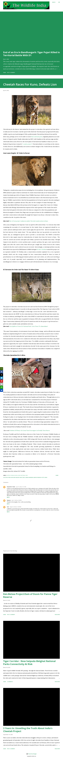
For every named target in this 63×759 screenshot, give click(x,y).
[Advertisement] (31, 539)
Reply (8, 497)
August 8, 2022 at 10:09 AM (15, 506)
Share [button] (4, 72)
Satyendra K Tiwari (11, 486)
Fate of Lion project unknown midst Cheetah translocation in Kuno (28, 221)
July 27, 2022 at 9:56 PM (17, 500)
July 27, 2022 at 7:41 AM (21, 486)
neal (8, 506)
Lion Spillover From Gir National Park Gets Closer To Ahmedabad (28, 326)
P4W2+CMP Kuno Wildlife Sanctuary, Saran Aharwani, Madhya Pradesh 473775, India (27, 477)
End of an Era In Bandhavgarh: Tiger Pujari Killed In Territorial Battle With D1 (31, 54)
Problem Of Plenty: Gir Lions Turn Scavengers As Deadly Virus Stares (30, 430)
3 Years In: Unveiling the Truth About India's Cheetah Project (27, 730)
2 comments (10, 681)
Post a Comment (11, 72)
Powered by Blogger (31, 753)
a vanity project (27, 144)
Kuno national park (36, 136)
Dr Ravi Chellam (41, 249)
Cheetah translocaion (12, 475)
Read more (57, 614)
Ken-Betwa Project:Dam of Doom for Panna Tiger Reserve (30, 596)
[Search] (53, 2)
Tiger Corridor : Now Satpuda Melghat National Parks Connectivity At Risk (29, 663)
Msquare (9, 500)
